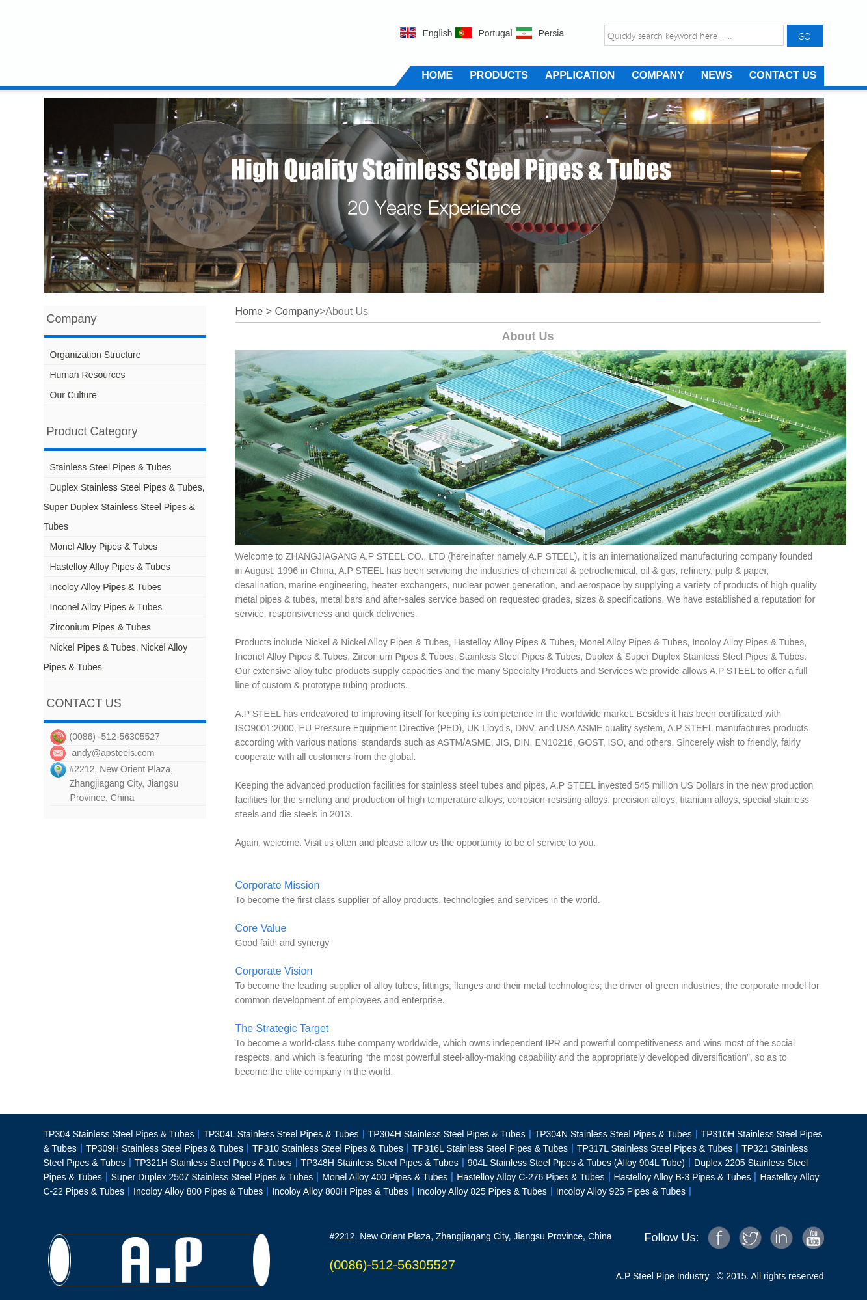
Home (249, 311)
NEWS (716, 75)
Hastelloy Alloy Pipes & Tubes (110, 567)
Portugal (495, 33)
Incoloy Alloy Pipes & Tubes (106, 587)
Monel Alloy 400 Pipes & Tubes (384, 1177)
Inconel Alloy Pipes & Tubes (106, 607)
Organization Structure (95, 354)
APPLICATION (580, 75)
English (438, 33)
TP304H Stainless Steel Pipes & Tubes (442, 1134)
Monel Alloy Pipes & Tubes (104, 546)
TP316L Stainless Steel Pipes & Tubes (485, 1148)
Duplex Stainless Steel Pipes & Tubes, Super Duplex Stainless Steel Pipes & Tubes (124, 507)
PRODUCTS (499, 75)
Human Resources (88, 375)
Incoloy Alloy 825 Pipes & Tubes (477, 1191)
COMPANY (658, 75)
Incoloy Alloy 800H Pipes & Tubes (340, 1191)
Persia (552, 33)
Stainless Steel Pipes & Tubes (111, 467)
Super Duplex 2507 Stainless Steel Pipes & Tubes (207, 1177)
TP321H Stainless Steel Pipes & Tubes (209, 1163)
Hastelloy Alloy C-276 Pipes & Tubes (525, 1177)
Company (296, 311)
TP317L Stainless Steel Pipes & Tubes (654, 1148)
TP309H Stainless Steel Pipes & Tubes (160, 1148)
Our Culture (73, 395)
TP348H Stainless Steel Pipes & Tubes (375, 1163)
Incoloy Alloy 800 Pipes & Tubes (193, 1191)
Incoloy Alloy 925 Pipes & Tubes (616, 1191)
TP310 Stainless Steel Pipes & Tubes (323, 1148)
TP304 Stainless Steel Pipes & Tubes (119, 1134)
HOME (437, 75)
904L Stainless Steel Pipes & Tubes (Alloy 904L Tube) (572, 1163)
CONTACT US (783, 75)
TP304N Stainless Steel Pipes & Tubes (609, 1134)
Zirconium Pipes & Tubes (101, 627)
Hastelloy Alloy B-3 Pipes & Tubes (678, 1177)
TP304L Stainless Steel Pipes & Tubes (280, 1134)
